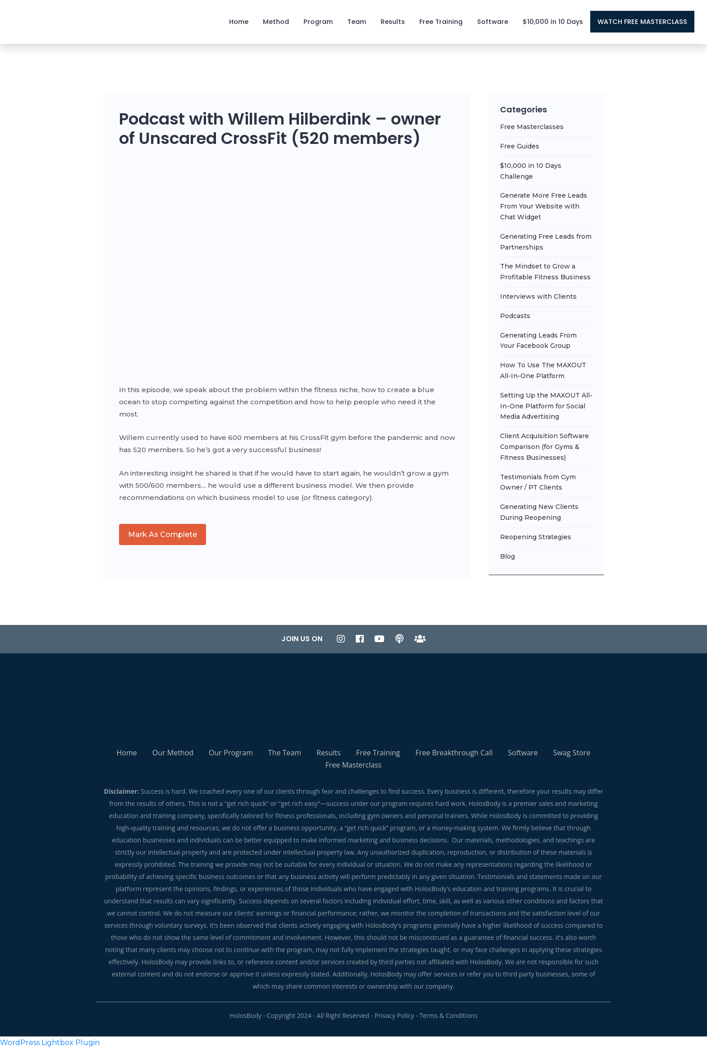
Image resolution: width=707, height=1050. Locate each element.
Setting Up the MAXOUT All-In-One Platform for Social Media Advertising (546, 407)
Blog (507, 558)
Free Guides (519, 147)
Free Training (441, 22)
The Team (284, 754)
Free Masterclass (354, 767)
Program (318, 22)
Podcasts (515, 317)
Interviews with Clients (538, 298)
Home (239, 22)
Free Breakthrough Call (453, 754)
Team (357, 22)
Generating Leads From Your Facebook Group (538, 342)
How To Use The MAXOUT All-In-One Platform (543, 372)
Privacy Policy (394, 1017)
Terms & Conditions (448, 1017)
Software (493, 22)
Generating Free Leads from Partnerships (546, 243)
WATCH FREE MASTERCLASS (643, 22)
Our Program (231, 754)
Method (276, 22)
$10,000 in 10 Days (553, 22)
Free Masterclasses (532, 129)
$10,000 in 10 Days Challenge (530, 172)
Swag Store (572, 754)
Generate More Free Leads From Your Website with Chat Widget (543, 208)
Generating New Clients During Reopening (539, 513)
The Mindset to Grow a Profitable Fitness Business (545, 273)
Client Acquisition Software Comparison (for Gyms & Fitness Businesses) (544, 448)
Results (393, 22)
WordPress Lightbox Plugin (50, 1044)
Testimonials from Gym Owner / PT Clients (538, 483)
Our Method (172, 754)
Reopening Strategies (535, 538)
